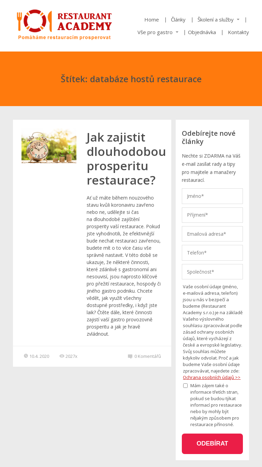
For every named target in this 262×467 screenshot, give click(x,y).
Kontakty (238, 32)
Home (151, 19)
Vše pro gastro (155, 32)
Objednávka (202, 32)
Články (178, 19)
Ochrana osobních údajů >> (212, 377)
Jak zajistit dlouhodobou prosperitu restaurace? (126, 158)
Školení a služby (216, 19)
